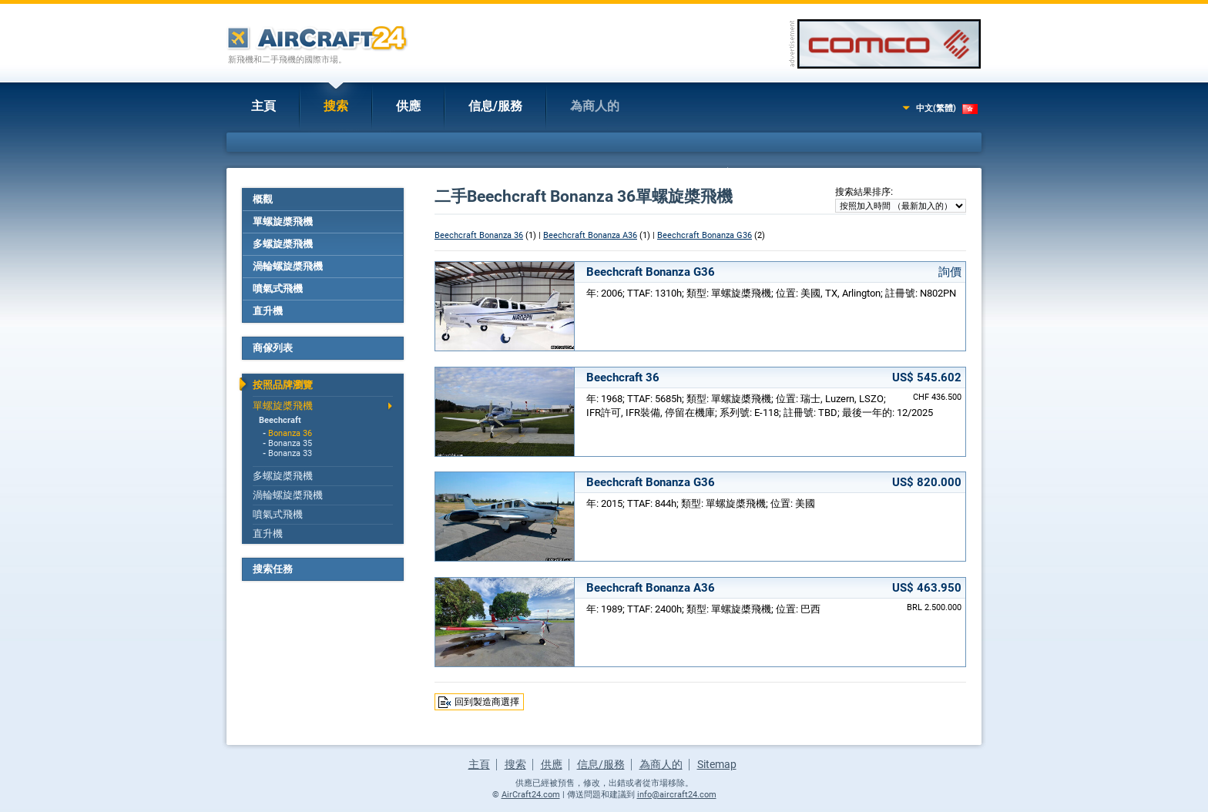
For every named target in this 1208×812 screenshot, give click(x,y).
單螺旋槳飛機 (283, 221)
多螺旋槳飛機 (283, 244)
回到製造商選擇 (487, 701)
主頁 (263, 106)
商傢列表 (273, 348)
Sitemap (717, 764)
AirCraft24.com (531, 795)
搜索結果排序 (863, 191)
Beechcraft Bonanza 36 (479, 235)
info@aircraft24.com (676, 795)
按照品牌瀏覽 (283, 385)
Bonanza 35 (290, 443)
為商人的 (594, 106)
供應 (408, 106)
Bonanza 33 (290, 453)
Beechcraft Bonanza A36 (590, 235)
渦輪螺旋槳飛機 (288, 266)
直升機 (268, 311)
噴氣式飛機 (278, 288)
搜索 (336, 106)
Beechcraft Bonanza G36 (704, 235)
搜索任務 (273, 569)
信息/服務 (495, 106)
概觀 (263, 199)
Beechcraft (280, 420)
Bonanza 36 (290, 433)
